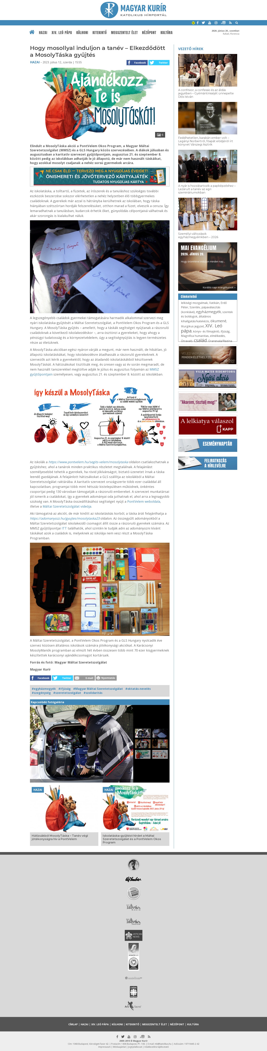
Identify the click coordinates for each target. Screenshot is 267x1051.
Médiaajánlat (119, 1046)
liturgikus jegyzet (192, 326)
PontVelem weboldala (143, 501)
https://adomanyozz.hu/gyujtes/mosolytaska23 (65, 518)
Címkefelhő (189, 296)
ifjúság (225, 331)
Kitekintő (100, 32)
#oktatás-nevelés (138, 689)
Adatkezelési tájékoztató (156, 1046)
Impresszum (104, 1046)
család (200, 340)
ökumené (218, 321)
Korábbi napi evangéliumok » (219, 287)
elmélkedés (217, 336)
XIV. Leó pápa (62, 32)
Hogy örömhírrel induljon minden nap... (203, 253)
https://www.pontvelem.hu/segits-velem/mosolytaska (88, 462)
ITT (64, 528)
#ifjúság (64, 689)
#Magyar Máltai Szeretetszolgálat (98, 689)
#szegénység (41, 693)
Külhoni (82, 32)
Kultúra (167, 32)
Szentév (195, 307)
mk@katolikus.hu (163, 1043)
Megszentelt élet (124, 32)
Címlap (73, 1024)
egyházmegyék (208, 311)
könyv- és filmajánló (206, 331)
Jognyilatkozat (135, 1046)
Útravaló (186, 341)
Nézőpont (149, 32)
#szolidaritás (93, 693)
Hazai (43, 32)
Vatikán (214, 303)
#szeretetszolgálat (67, 693)
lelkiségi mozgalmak (194, 303)
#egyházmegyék (44, 689)
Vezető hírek (190, 48)
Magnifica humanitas (195, 336)
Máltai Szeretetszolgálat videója (67, 506)
